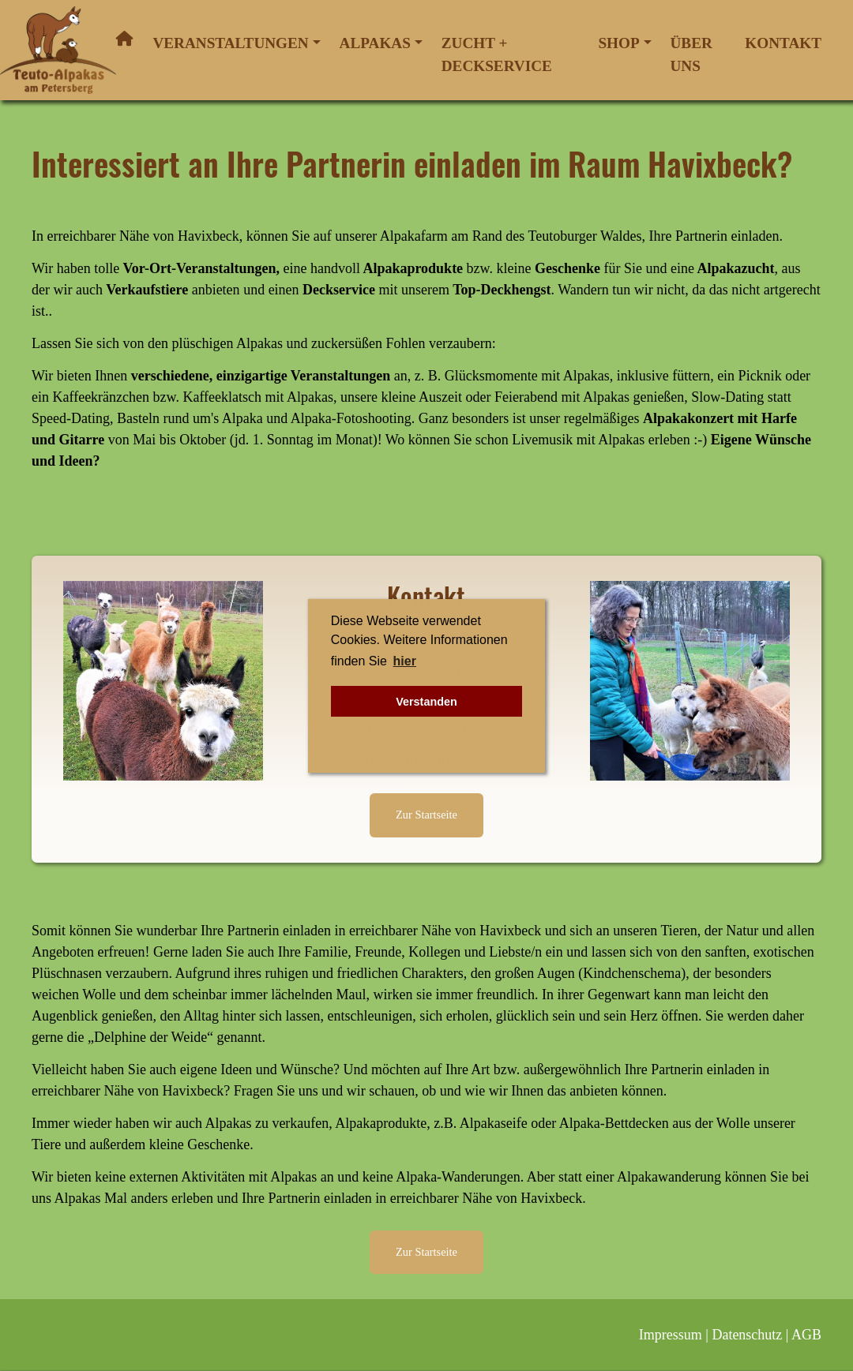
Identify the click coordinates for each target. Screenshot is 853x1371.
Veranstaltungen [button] (230, 43)
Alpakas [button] (375, 43)
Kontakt (783, 43)
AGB (806, 1335)
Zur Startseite (426, 814)
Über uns (691, 54)
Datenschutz (747, 1335)
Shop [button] (618, 43)
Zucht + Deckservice (497, 54)
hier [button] (404, 661)
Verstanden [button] (426, 701)
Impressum (670, 1335)
